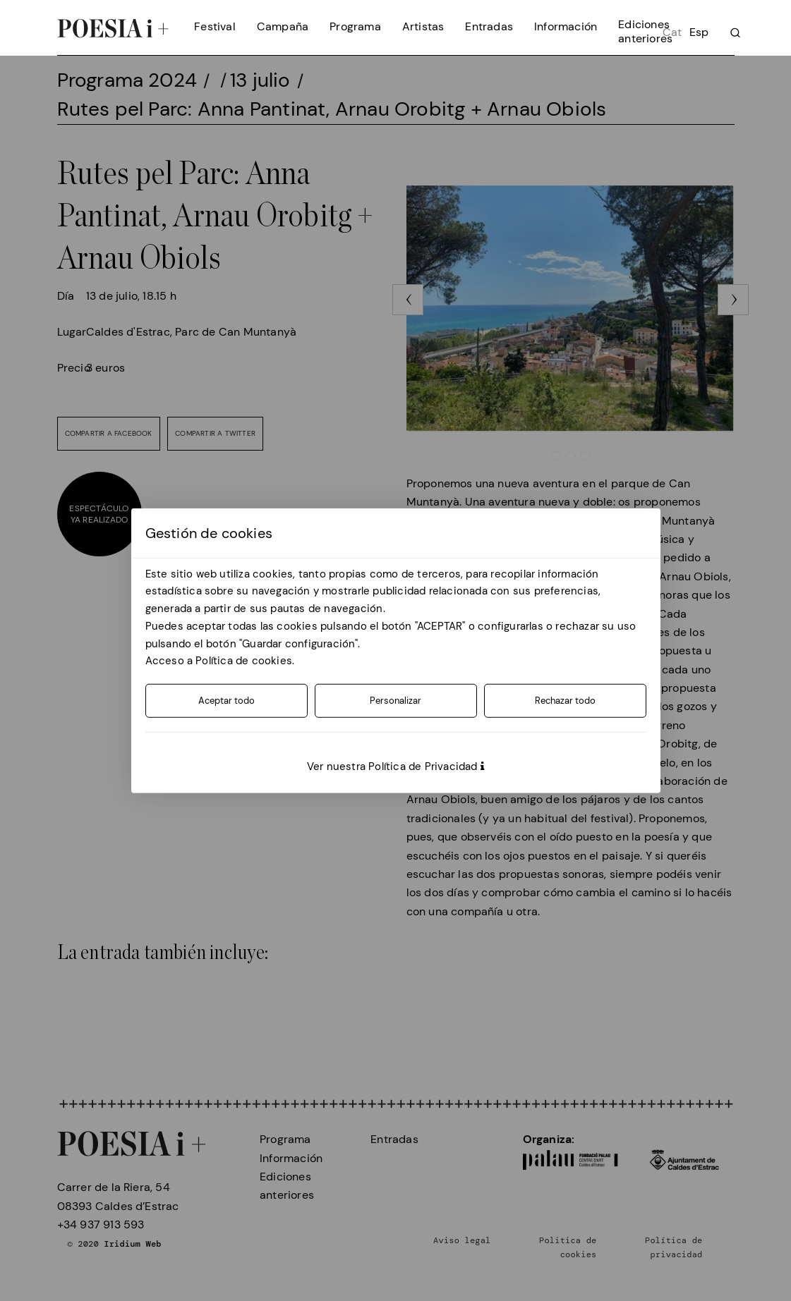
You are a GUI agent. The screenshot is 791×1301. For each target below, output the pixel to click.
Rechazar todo (565, 701)
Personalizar (395, 701)
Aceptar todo (226, 701)
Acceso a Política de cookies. (220, 661)
